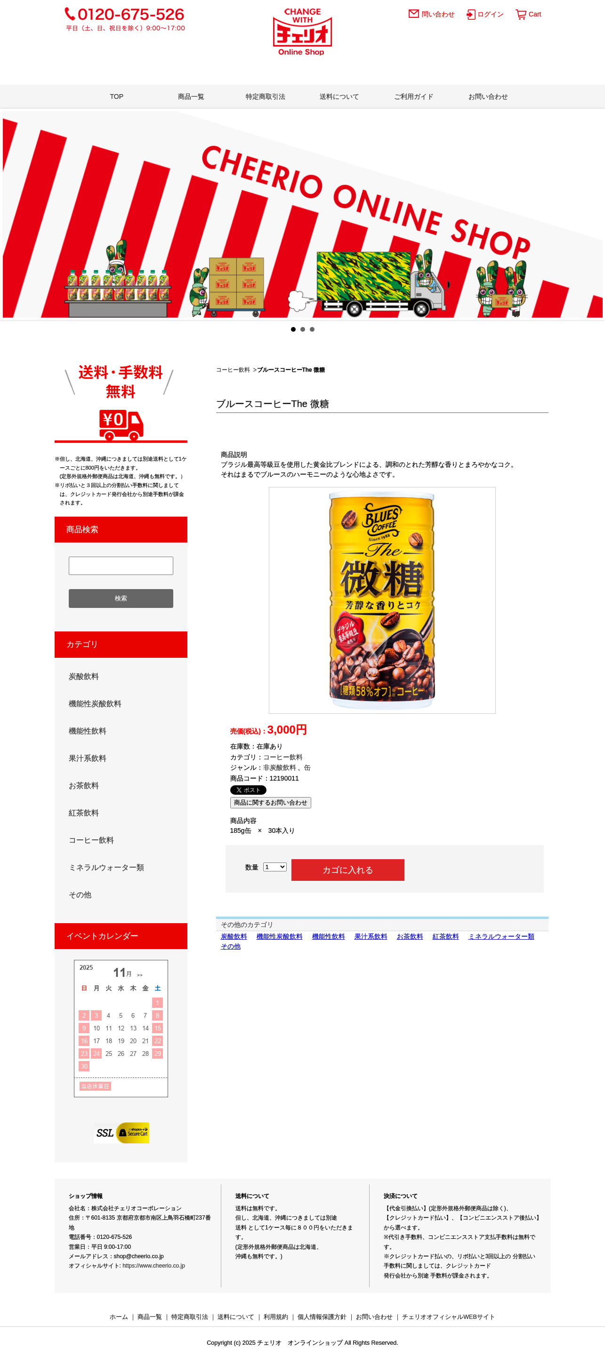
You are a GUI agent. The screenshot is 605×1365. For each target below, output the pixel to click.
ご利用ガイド (414, 96)
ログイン (490, 14)
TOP (117, 96)
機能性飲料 (328, 936)
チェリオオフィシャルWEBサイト (448, 1317)
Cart (535, 14)
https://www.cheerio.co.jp (153, 1265)
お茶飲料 (410, 936)
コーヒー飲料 (233, 370)
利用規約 (276, 1317)
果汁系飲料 (371, 936)
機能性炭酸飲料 (280, 936)
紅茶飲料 (446, 936)
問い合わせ (438, 14)
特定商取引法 (265, 96)
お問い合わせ (488, 96)
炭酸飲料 (234, 936)
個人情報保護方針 (322, 1317)
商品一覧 (191, 96)
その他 (231, 946)
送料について (339, 96)
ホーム (119, 1317)
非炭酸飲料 (279, 767)
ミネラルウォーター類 (501, 936)
